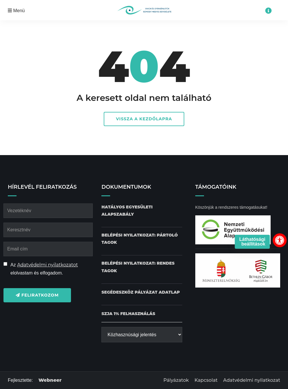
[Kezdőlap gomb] (144, 10)
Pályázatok (176, 380)
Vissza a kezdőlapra (144, 118)
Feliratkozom (37, 295)
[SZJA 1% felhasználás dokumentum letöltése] (128, 313)
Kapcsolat (206, 380)
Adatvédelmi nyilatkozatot (47, 265)
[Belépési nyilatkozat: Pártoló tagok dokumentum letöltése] (141, 239)
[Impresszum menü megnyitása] (268, 10)
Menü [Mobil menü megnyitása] (16, 10)
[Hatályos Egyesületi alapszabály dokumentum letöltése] (141, 210)
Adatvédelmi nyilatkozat (251, 380)
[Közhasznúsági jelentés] (141, 334)
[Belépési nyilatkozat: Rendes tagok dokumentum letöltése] (141, 267)
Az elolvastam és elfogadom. (44, 269)
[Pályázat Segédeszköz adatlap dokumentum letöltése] (140, 292)
